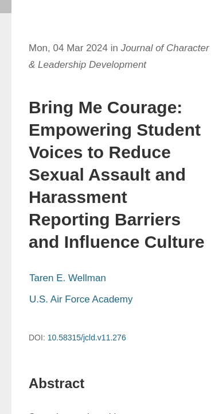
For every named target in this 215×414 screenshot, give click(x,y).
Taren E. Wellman (67, 278)
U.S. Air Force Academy (80, 299)
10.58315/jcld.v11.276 (87, 337)
